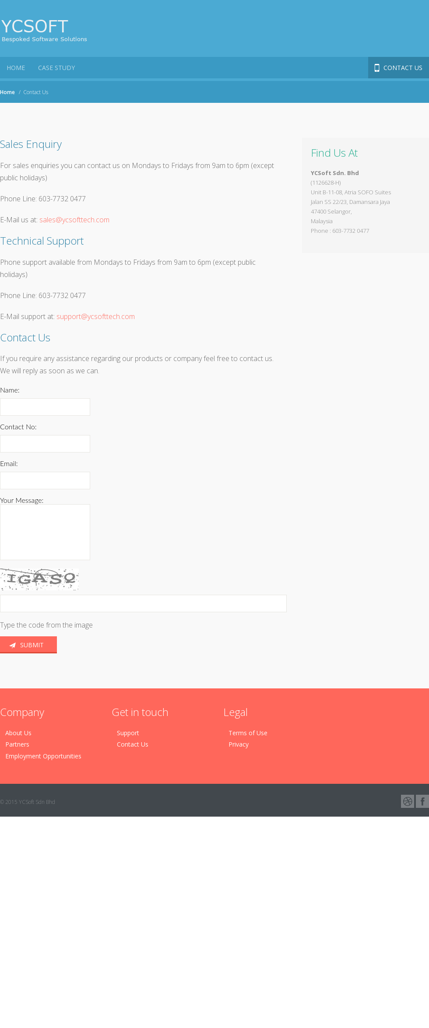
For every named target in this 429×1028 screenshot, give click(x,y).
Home (7, 92)
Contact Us (402, 67)
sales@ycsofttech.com (73, 220)
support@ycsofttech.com (95, 316)
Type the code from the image (46, 625)
